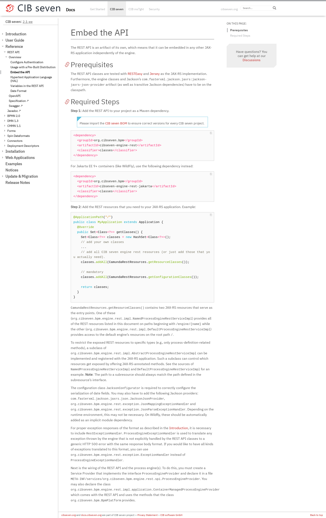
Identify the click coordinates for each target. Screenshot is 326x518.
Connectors (14, 141)
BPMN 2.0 (13, 116)
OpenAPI (15, 96)
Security (154, 9)
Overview (15, 57)
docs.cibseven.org (91, 515)
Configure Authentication (26, 62)
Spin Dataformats (18, 136)
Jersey (155, 74)
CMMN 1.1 (14, 126)
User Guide (14, 40)
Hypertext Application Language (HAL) (31, 79)
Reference (14, 46)
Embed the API (20, 72)
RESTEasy (135, 74)
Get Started (97, 9)
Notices (11, 170)
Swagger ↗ (16, 106)
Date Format (18, 91)
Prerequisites (239, 30)
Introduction (15, 34)
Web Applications (20, 157)
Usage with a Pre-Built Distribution (33, 67)
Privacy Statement (147, 515)
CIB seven (116, 9)
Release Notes (17, 182)
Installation (15, 151)
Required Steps (240, 35)
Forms (11, 131)
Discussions (252, 60)
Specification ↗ (19, 101)
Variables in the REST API (27, 86)
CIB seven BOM (116, 123)
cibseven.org (229, 9)
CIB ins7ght (136, 9)
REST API (13, 52)
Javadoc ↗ (14, 111)
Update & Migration (21, 176)
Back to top (316, 515)
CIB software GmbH (171, 515)
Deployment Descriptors (23, 146)
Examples (13, 163)
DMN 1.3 (12, 121)
